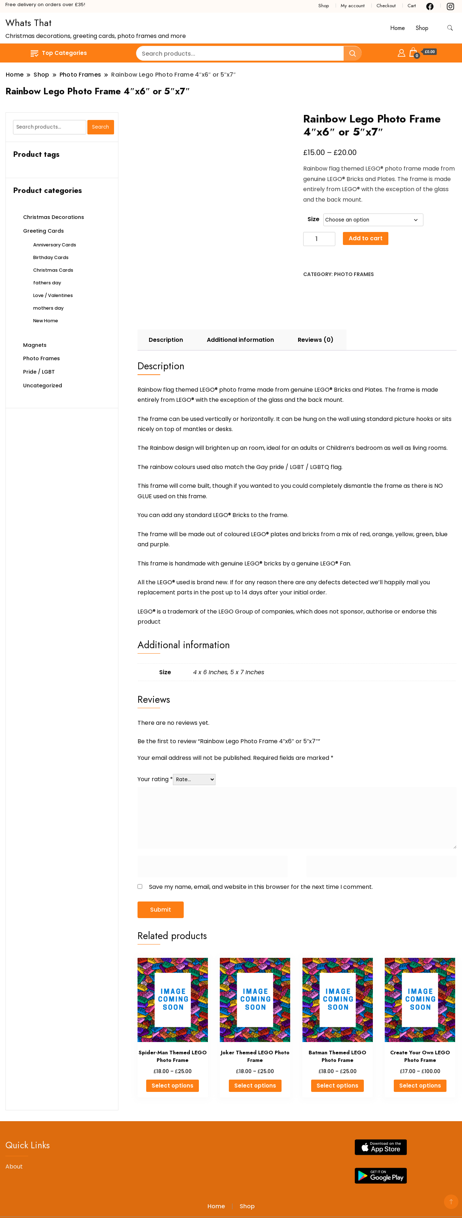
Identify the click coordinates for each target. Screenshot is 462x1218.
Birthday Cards (51, 257)
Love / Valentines (53, 295)
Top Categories (59, 53)
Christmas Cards (53, 270)
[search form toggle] (450, 28)
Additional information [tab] (240, 307)
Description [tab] (166, 307)
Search (100, 127)
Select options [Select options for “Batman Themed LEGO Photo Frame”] (337, 1053)
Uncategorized (42, 385)
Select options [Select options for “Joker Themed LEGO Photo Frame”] (255, 1053)
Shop (323, 5)
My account (353, 5)
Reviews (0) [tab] (316, 307)
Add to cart (366, 238)
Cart (411, 5)
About (14, 1133)
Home (397, 28)
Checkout (386, 5)
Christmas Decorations (53, 217)
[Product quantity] (319, 239)
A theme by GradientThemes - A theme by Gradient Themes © (96, 1195)
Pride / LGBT (39, 371)
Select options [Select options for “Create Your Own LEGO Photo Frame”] (420, 1053)
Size (313, 219)
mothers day (48, 308)
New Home (45, 321)
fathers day (47, 283)
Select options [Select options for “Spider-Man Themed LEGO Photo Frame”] (172, 1053)
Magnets (35, 345)
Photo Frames (354, 274)
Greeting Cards (43, 230)
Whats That (28, 23)
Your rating (155, 746)
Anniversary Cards (54, 245)
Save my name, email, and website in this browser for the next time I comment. (261, 854)
